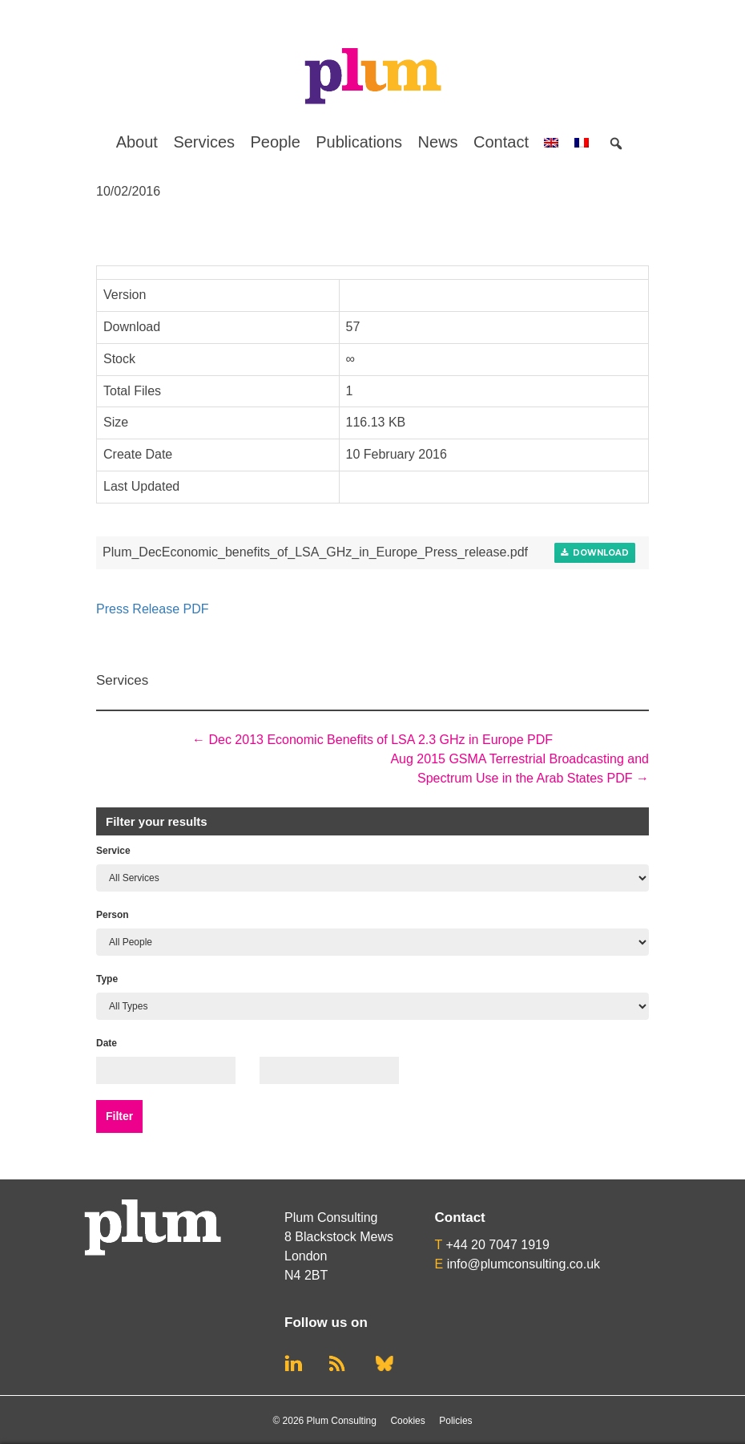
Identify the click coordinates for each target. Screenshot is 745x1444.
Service (113, 850)
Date (106, 1043)
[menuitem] (551, 142)
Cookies (407, 1420)
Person (112, 914)
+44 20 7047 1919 (497, 1245)
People (275, 142)
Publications (359, 142)
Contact (501, 142)
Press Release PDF (152, 609)
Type (107, 979)
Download (595, 553)
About (137, 142)
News (438, 142)
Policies (455, 1420)
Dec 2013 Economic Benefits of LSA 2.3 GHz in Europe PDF (372, 739)
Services (204, 142)
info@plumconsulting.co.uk (523, 1264)
